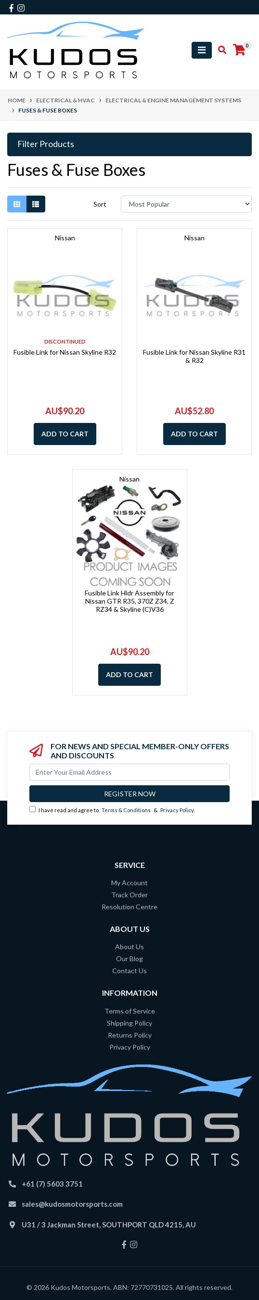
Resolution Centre (129, 907)
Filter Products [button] (45, 144)
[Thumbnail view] (16, 204)
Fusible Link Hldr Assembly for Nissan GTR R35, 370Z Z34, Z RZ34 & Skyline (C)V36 (129, 601)
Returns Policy (130, 1035)
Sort (99, 204)
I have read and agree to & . (111, 809)
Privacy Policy (177, 810)
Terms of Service (129, 1011)
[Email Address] (129, 772)
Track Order (129, 895)
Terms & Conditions (126, 810)
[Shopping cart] (239, 50)
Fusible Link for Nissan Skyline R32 (64, 352)
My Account (129, 883)
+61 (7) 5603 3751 (52, 1183)
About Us (129, 946)
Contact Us (129, 970)
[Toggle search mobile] (219, 50)
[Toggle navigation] (202, 50)
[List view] (35, 204)
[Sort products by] (186, 204)
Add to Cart (65, 434)
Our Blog (129, 958)
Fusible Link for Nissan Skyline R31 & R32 (194, 356)
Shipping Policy (129, 1023)
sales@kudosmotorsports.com (72, 1204)
